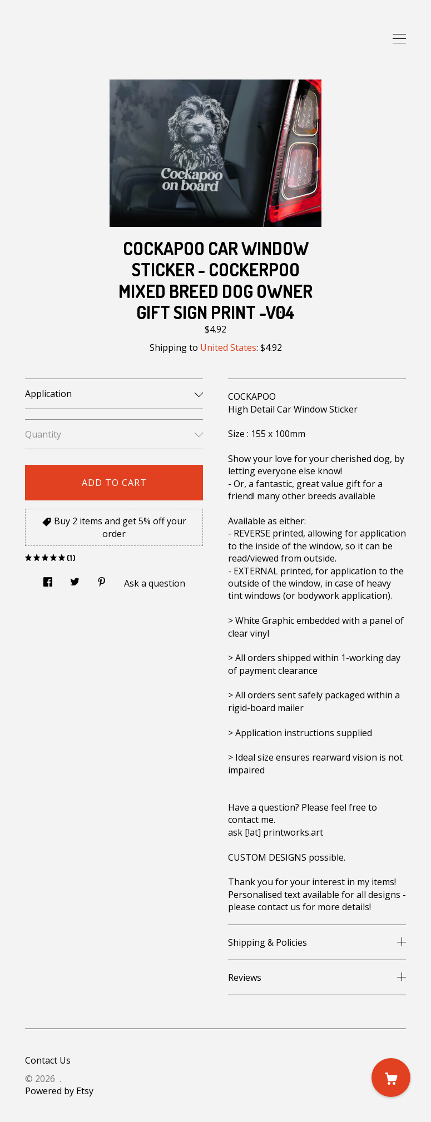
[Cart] (390, 1077)
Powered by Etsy (59, 1091)
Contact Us (48, 1060)
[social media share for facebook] (47, 578)
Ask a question (154, 583)
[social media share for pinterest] (101, 578)
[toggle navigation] (399, 38)
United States (228, 347)
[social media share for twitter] (75, 578)
